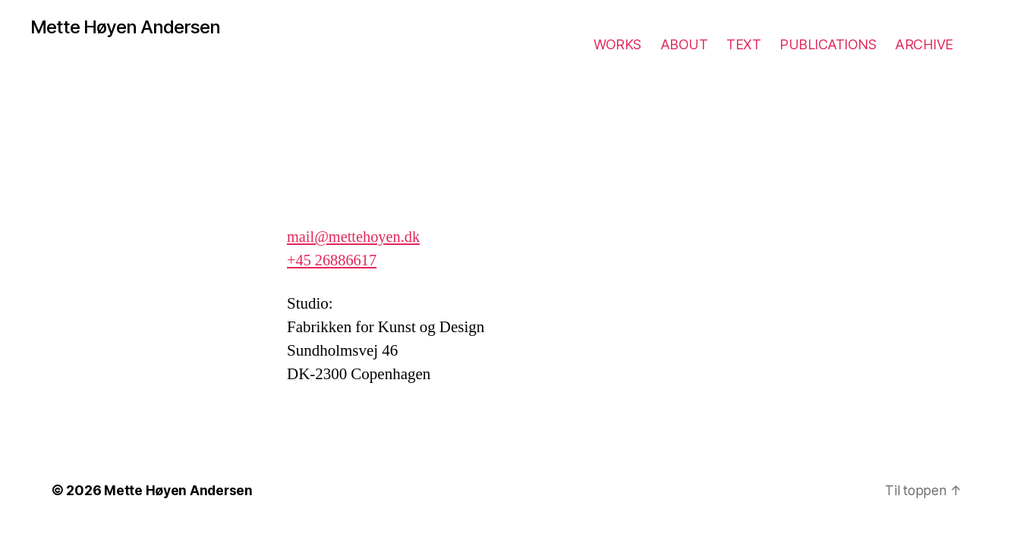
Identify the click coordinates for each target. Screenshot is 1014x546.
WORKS (617, 44)
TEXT (743, 44)
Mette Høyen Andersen (129, 27)
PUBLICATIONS (827, 44)
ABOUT (684, 44)
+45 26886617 (333, 260)
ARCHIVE (924, 44)
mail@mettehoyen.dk (355, 237)
